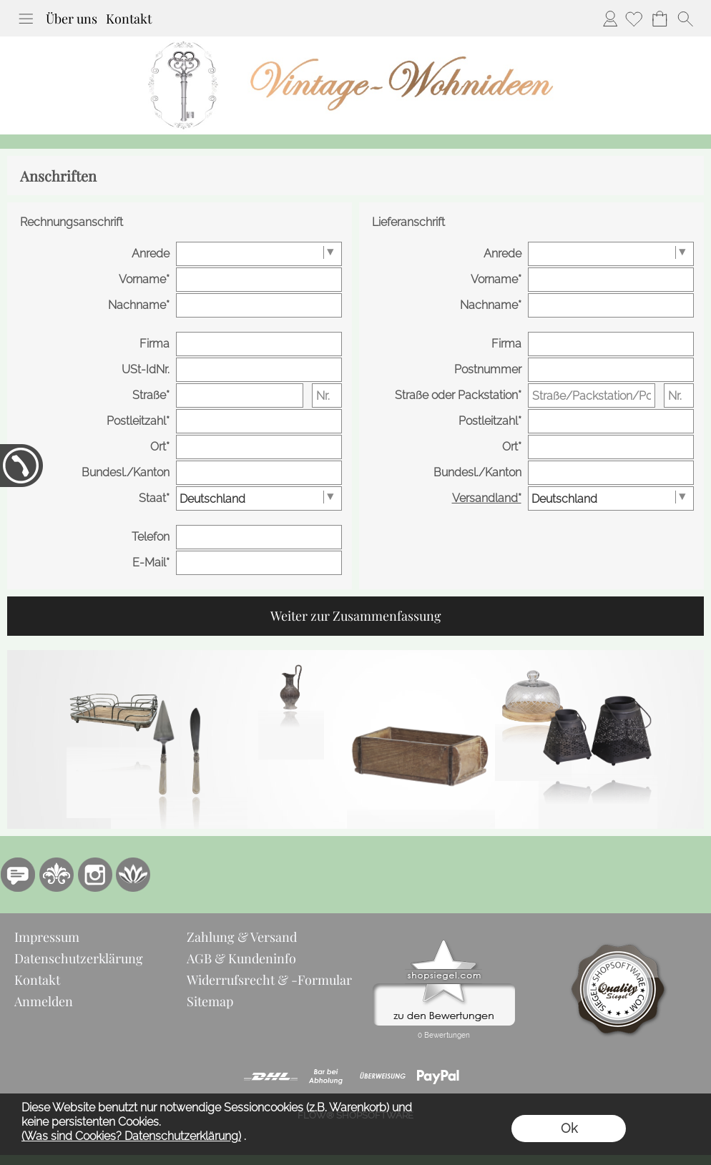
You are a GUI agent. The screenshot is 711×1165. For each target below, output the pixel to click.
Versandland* (486, 498)
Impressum (46, 936)
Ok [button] (569, 1128)
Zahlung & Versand (242, 936)
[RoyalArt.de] (56, 875)
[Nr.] (327, 395)
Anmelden (610, 18)
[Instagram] (95, 875)
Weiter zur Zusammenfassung (355, 615)
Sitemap (210, 1001)
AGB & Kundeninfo (241, 958)
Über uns (71, 18)
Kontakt (129, 18)
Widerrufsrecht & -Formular (269, 979)
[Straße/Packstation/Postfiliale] (591, 395)
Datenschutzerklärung (78, 958)
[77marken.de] (18, 875)
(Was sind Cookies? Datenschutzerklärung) (131, 1136)
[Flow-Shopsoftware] (134, 875)
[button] (25, 18)
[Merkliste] (633, 18)
